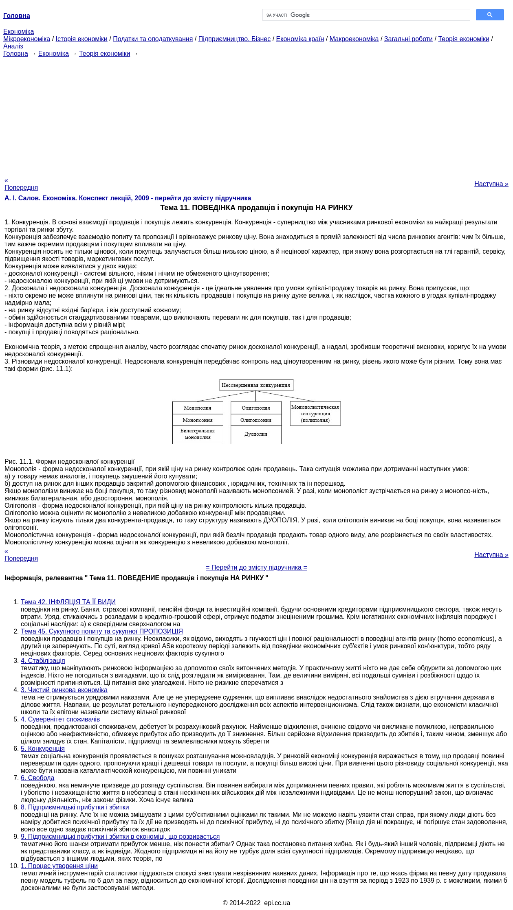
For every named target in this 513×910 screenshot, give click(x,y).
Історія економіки (82, 38)
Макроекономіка (354, 38)
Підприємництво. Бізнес (234, 38)
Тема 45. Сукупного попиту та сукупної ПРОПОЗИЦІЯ (102, 631)
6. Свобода (38, 777)
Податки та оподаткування (153, 38)
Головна (15, 53)
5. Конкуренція (43, 748)
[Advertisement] (256, 114)
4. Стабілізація (43, 660)
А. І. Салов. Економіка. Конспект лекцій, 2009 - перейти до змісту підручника (127, 198)
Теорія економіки (463, 38)
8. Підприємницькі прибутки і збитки (75, 807)
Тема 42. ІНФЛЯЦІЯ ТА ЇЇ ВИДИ (68, 602)
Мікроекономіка (26, 38)
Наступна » (491, 183)
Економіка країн (300, 38)
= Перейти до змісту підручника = (256, 567)
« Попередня (21, 184)
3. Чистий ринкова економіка (64, 689)
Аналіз (13, 46)
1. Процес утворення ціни (59, 865)
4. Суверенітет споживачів (60, 719)
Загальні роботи (408, 38)
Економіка (18, 31)
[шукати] (365, 15)
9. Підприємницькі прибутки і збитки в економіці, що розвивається (120, 836)
